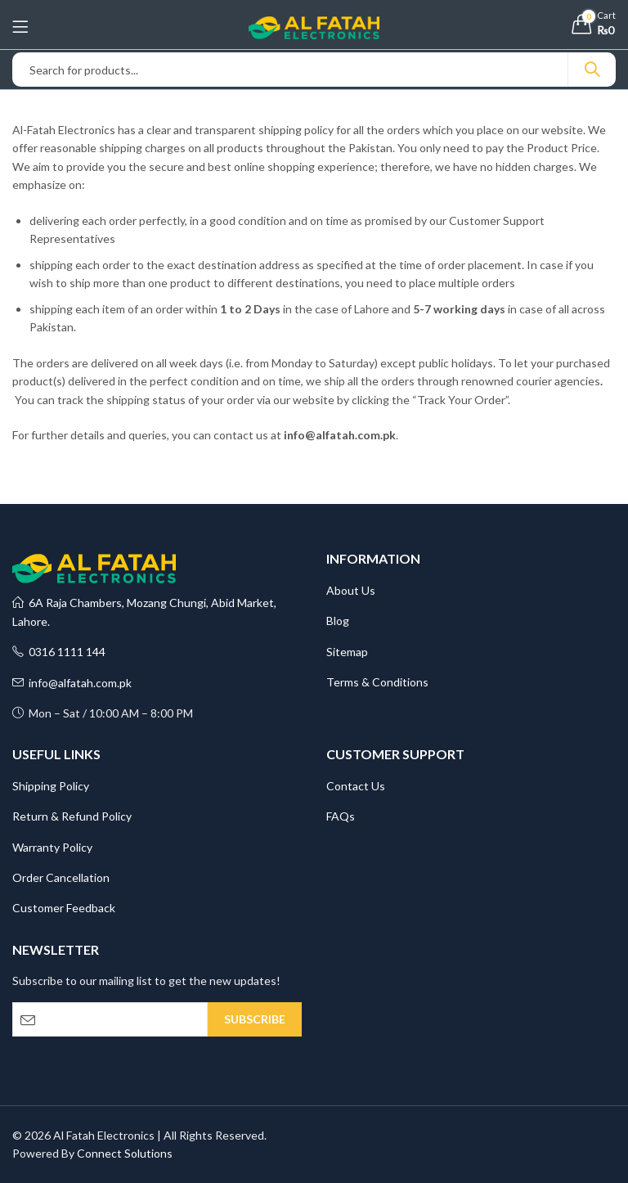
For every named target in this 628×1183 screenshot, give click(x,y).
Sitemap (347, 652)
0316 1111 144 (58, 652)
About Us (350, 590)
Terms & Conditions (377, 682)
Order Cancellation (61, 877)
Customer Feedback (63, 908)
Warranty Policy (52, 847)
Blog (337, 620)
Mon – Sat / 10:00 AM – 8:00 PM (102, 713)
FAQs (340, 816)
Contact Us (355, 786)
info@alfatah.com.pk (72, 683)
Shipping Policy (50, 786)
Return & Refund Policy (72, 816)
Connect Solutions (125, 1153)
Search (592, 69)
